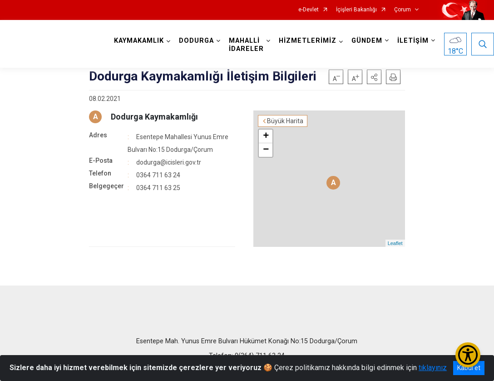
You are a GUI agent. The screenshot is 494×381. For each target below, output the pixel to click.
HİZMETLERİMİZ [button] (307, 41)
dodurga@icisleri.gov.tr (168, 162)
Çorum (402, 10)
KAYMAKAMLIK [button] (139, 41)
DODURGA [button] (196, 41)
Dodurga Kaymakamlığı (154, 116)
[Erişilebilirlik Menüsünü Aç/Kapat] (467, 354)
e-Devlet (308, 10)
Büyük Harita (285, 121)
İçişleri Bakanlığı (356, 10)
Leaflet (395, 243)
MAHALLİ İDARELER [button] (246, 45)
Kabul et (468, 367)
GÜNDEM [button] (366, 41)
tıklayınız (433, 367)
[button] (374, 77)
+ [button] (266, 136)
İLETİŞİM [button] (413, 41)
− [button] (266, 150)
